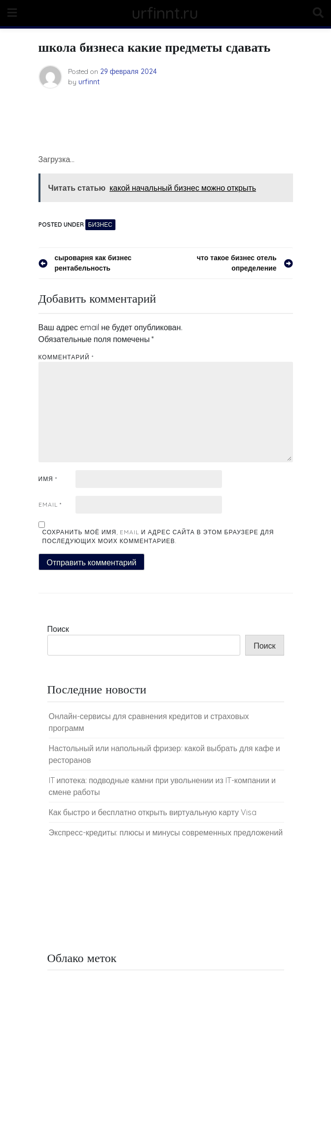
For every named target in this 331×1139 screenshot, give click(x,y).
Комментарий (66, 357)
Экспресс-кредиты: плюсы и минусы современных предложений (166, 832)
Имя (47, 479)
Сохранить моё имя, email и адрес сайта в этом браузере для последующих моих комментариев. (158, 536)
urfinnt (89, 81)
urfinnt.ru (165, 13)
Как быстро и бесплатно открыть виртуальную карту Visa (153, 812)
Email (50, 504)
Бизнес (100, 224)
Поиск (58, 629)
